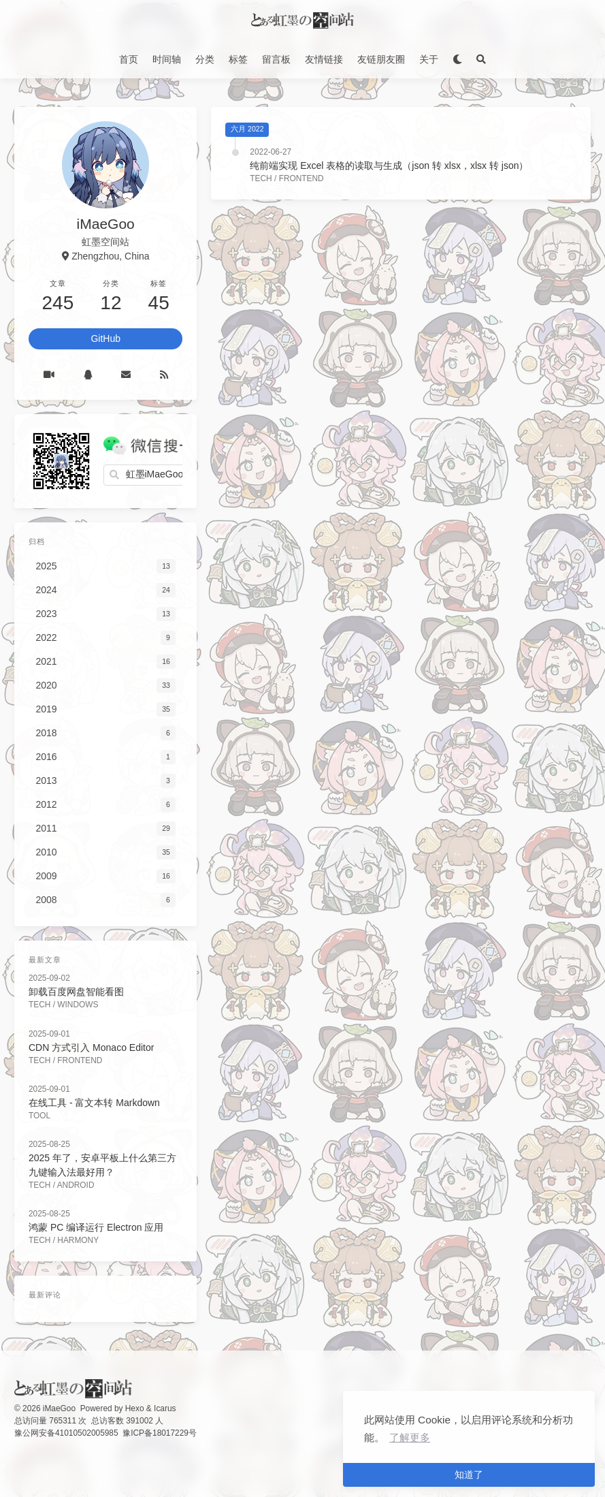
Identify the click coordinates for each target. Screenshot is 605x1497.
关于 (428, 59)
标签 (238, 59)
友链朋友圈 (381, 59)
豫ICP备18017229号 (159, 1433)
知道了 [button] (469, 1474)
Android (76, 1185)
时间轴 (166, 59)
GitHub (105, 338)
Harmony (78, 1240)
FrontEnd (301, 178)
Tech (261, 178)
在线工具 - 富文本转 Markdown (94, 1102)
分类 (204, 59)
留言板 (276, 59)
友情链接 (324, 59)
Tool (39, 1115)
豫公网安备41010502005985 (66, 1433)
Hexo (134, 1408)
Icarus (165, 1408)
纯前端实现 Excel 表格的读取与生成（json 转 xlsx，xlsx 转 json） (389, 165)
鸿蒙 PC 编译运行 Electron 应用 (96, 1227)
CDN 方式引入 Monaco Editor (91, 1047)
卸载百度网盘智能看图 (76, 991)
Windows (77, 1004)
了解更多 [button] (409, 1437)
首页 (128, 59)
